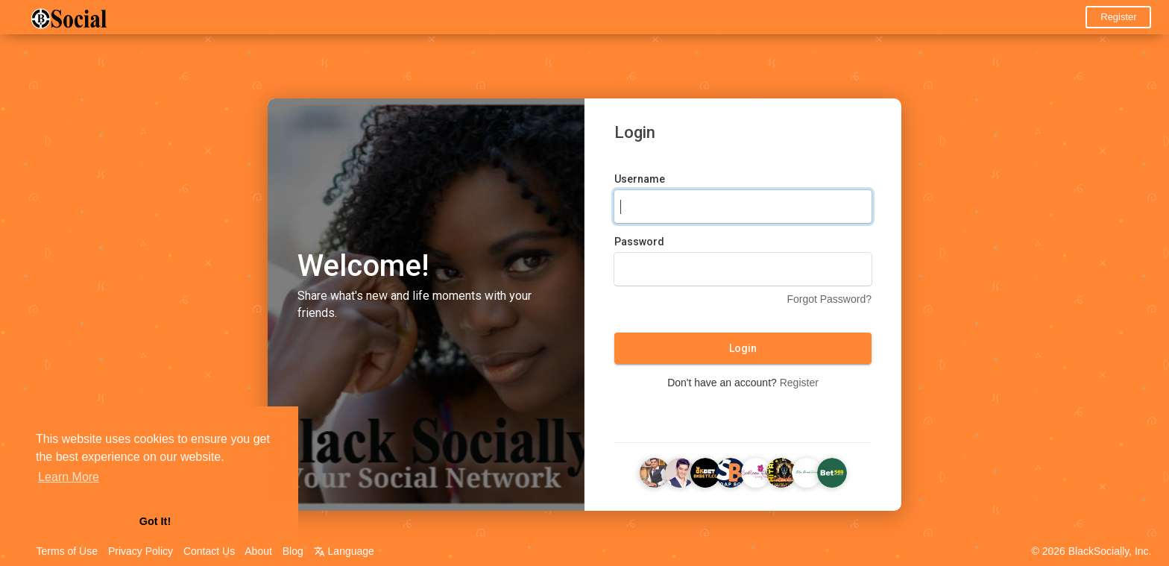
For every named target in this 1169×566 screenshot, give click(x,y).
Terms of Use (67, 551)
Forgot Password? (829, 300)
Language (344, 551)
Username (639, 180)
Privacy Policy (140, 551)
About (258, 551)
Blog (293, 551)
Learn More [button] (68, 477)
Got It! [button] (155, 521)
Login (743, 349)
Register (1118, 16)
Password (639, 242)
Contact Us (209, 551)
